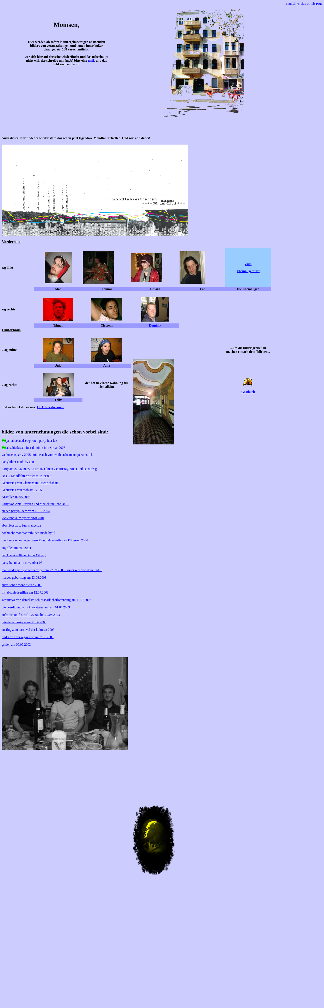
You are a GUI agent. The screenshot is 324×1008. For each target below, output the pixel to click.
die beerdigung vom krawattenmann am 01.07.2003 (36, 607)
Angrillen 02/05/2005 (16, 497)
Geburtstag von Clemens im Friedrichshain (30, 483)
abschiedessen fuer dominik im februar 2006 (35, 447)
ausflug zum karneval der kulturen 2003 (28, 629)
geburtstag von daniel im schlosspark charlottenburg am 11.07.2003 (46, 600)
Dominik (155, 325)
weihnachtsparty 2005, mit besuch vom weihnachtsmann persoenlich (47, 454)
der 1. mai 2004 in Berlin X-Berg (24, 555)
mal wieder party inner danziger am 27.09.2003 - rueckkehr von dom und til (52, 570)
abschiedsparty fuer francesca (21, 525)
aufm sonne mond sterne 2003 (22, 585)
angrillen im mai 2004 (16, 547)
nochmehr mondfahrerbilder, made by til (28, 533)
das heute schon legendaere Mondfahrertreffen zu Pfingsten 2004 (45, 540)
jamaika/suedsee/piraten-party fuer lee (31, 440)
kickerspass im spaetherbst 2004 (23, 518)
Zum (248, 264)
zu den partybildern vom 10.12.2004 (26, 511)
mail (91, 60)
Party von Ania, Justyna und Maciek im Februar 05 (35, 504)
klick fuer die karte (50, 407)
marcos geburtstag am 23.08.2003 (24, 577)
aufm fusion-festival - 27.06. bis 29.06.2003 (31, 615)
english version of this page (304, 3)
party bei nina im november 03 (22, 562)
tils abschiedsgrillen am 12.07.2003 (25, 592)
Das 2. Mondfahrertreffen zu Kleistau (26, 476)
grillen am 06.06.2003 (16, 644)
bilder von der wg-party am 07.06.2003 (28, 637)
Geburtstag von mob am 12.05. (22, 490)
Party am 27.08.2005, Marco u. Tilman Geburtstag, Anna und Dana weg (49, 468)
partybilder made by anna (18, 461)
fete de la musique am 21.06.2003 (24, 622)
